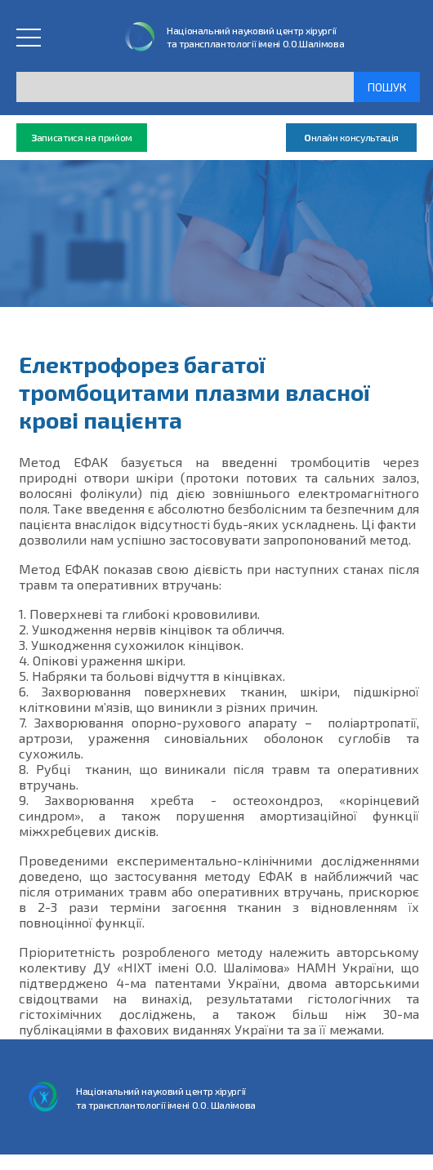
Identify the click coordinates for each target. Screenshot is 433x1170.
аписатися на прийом (81, 138)
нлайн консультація (351, 138)
